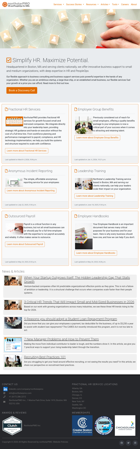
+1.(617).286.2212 (17, 396)
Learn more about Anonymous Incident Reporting (31, 190)
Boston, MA (77, 391)
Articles (104, 4)
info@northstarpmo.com (20, 393)
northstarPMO (45, 442)
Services (57, 4)
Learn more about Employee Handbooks (95, 253)
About (134, 4)
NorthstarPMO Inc (32, 425)
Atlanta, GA (77, 388)
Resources (91, 4)
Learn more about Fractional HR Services (26, 150)
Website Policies (60, 442)
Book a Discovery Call (22, 90)
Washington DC (79, 408)
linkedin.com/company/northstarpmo (26, 389)
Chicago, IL (77, 395)
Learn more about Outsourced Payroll (25, 244)
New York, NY (78, 401)
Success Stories (74, 4)
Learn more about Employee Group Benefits (97, 137)
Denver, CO (77, 398)
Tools (114, 4)
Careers (125, 4)
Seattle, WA (77, 405)
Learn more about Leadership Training (94, 196)
